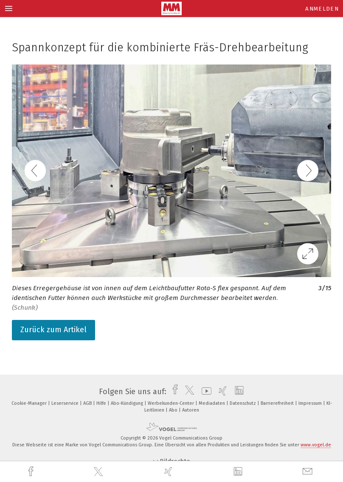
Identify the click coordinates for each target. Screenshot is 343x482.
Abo (174, 410)
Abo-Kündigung (127, 403)
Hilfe (101, 403)
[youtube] (204, 391)
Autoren (190, 410)
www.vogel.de (316, 445)
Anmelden (322, 8)
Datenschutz (243, 403)
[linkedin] (239, 471)
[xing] (169, 471)
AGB (88, 403)
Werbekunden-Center (171, 403)
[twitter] (99, 472)
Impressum (310, 403)
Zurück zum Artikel (53, 329)
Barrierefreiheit (278, 403)
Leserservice (65, 403)
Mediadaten (212, 403)
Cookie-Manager (29, 403)
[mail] (309, 471)
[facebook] (31, 471)
